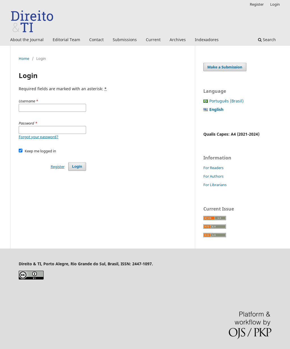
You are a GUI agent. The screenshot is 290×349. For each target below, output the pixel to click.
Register (257, 4)
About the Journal (27, 39)
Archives (178, 39)
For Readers (213, 167)
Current (153, 39)
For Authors (213, 176)
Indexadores (207, 39)
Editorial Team (66, 39)
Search (267, 39)
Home (24, 58)
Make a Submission (224, 67)
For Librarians (215, 184)
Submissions (125, 39)
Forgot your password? (38, 136)
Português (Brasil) (226, 101)
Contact (96, 39)
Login (275, 4)
